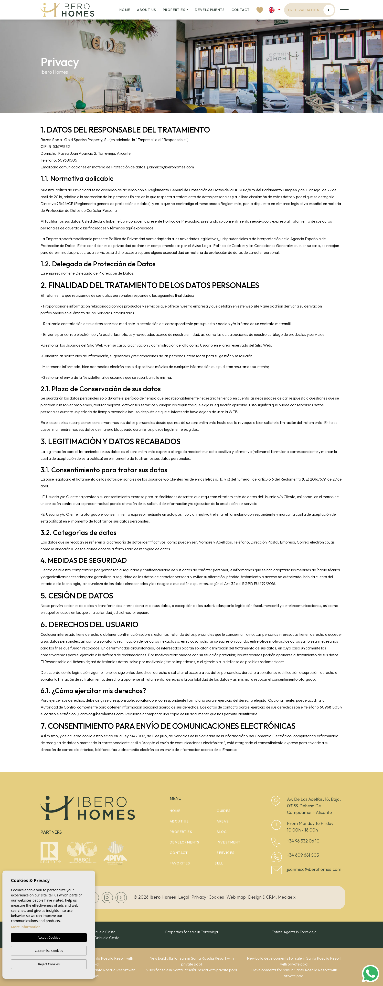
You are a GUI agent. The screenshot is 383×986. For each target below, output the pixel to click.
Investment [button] (229, 842)
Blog (222, 832)
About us (146, 10)
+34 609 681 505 (303, 855)
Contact (241, 10)
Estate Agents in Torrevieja (294, 931)
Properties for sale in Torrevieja (191, 931)
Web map (236, 897)
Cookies (216, 897)
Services (225, 853)
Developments (210, 10)
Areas (223, 821)
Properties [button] (174, 10)
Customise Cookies (49, 950)
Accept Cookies (49, 937)
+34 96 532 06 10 (303, 841)
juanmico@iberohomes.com (314, 869)
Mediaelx (287, 897)
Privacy (199, 897)
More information (26, 927)
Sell (219, 863)
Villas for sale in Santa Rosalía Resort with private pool (191, 969)
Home (124, 10)
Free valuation (311, 10)
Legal (183, 897)
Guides (224, 811)
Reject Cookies (49, 964)
